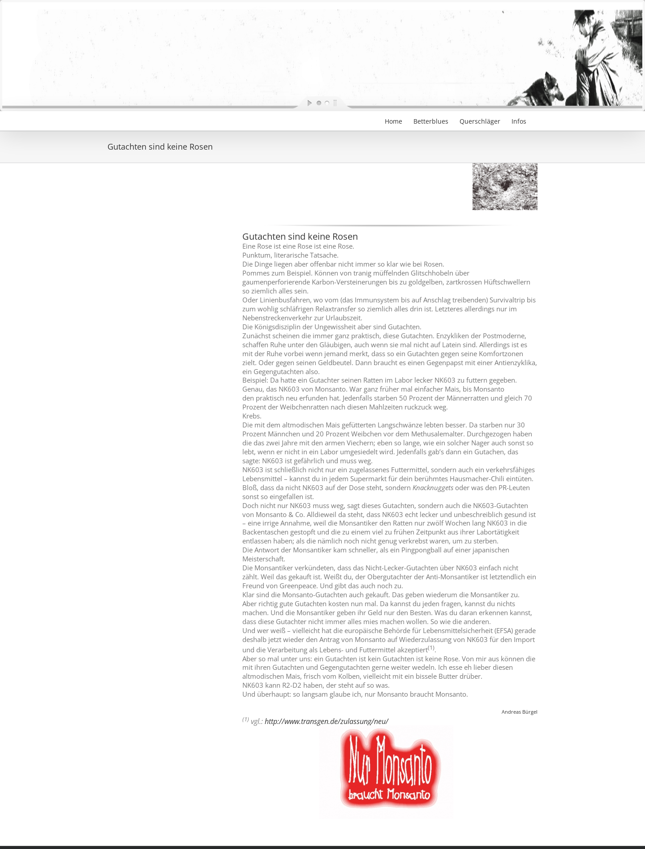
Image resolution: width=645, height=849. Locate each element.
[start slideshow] (302, 102)
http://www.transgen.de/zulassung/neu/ (326, 721)
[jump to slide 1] (318, 102)
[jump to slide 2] (326, 102)
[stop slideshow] (343, 102)
